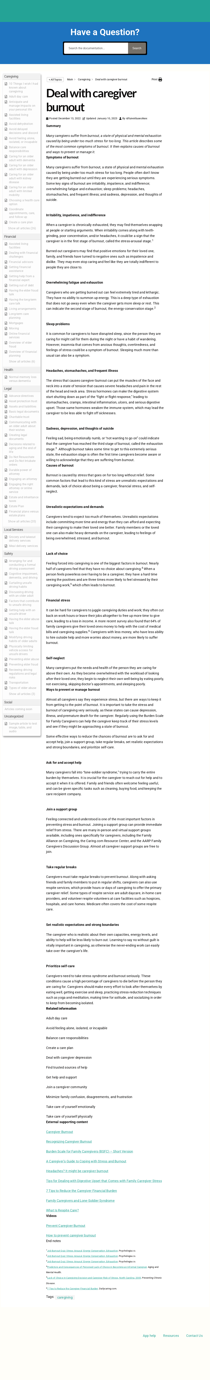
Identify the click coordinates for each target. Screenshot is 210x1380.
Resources (171, 1336)
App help (149, 1336)
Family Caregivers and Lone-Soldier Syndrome (80, 1201)
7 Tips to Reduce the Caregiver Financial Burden (81, 1191)
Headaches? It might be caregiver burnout (77, 1171)
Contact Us (194, 1336)
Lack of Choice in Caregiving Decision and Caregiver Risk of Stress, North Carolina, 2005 (94, 1277)
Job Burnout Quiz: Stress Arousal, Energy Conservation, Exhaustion (82, 1250)
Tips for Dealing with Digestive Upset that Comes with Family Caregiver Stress (104, 1181)
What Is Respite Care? (62, 1210)
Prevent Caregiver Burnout (65, 1226)
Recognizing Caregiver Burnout (69, 1141)
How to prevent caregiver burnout (71, 1235)
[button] (21, 76)
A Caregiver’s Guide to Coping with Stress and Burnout (86, 1161)
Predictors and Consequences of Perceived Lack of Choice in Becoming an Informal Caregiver (97, 1267)
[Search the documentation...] (96, 48)
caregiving (65, 1297)
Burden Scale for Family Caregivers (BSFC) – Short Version (89, 1151)
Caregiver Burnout (59, 1132)
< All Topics (55, 79)
